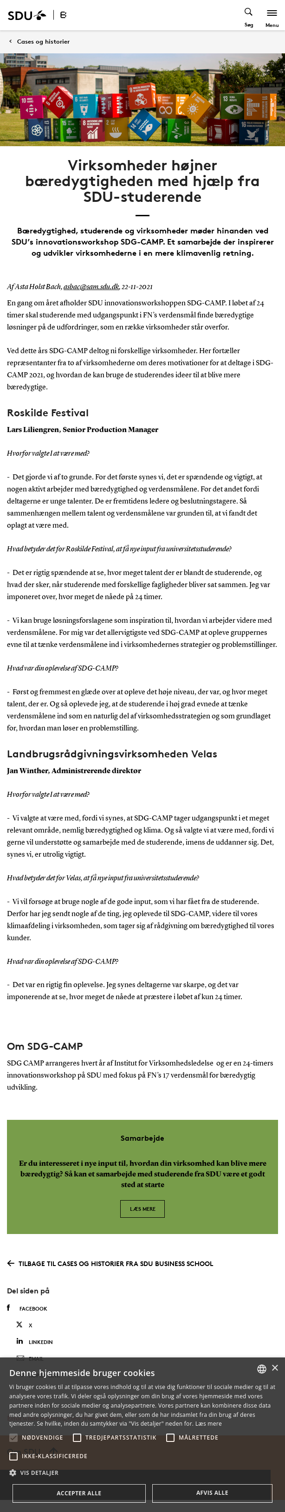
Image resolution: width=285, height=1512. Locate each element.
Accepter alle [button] (79, 1493)
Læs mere (142, 1208)
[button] (13, 1437)
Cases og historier (43, 42)
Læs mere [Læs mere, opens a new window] (208, 1424)
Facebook (27, 1308)
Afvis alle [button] (212, 1493)
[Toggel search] (249, 15)
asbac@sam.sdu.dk (91, 287)
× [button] (274, 1368)
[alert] (142, 1434)
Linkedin (34, 1341)
